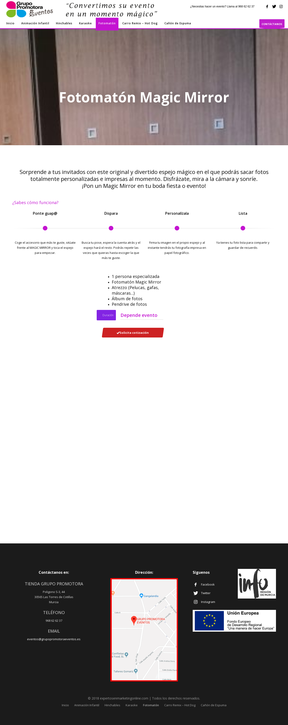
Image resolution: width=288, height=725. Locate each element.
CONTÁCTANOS (272, 25)
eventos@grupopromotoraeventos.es (54, 639)
